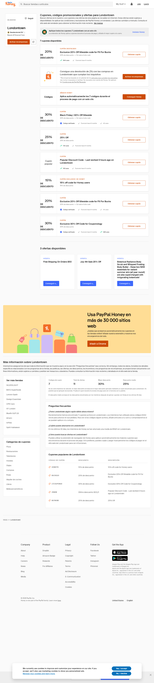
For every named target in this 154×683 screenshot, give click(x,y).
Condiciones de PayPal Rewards (74, 82)
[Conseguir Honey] (134, 96)
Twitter (93, 556)
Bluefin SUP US (12, 413)
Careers (24, 561)
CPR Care (10, 404)
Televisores (11, 456)
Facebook (94, 550)
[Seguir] (29, 18)
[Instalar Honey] (139, 32)
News (23, 566)
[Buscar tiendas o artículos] (66, 4)
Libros (8, 484)
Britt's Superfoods (13, 390)
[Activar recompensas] (18, 41)
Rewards (46, 561)
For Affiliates (48, 566)
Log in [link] (146, 4)
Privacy (68, 550)
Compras (10, 470)
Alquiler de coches (13, 479)
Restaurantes (12, 451)
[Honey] (10, 4)
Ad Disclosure (70, 571)
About (23, 550)
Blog (22, 571)
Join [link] (139, 4)
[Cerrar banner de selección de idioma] (150, 675)
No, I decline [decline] (121, 673)
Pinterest (94, 566)
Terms (67, 566)
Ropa (8, 475)
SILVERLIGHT (12, 385)
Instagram (94, 561)
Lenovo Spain (12, 394)
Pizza (8, 447)
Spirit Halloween (13, 427)
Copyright (69, 556)
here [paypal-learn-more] (59, 600)
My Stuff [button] (121, 4)
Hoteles (9, 461)
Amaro (9, 418)
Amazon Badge (49, 556)
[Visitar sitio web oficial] (33, 41)
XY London (10, 408)
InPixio (9, 423)
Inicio (5, 520)
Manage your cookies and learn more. (39, 673)
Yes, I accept (121, 668)
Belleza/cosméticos (14, 489)
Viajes (8, 465)
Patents (68, 561)
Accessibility (70, 582)
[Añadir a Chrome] (97, 344)
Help (23, 556)
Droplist (46, 550)
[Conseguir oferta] (51, 283)
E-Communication (73, 576)
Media (23, 576)
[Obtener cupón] (134, 54)
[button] (122, 600)
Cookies (68, 587)
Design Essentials (13, 399)
